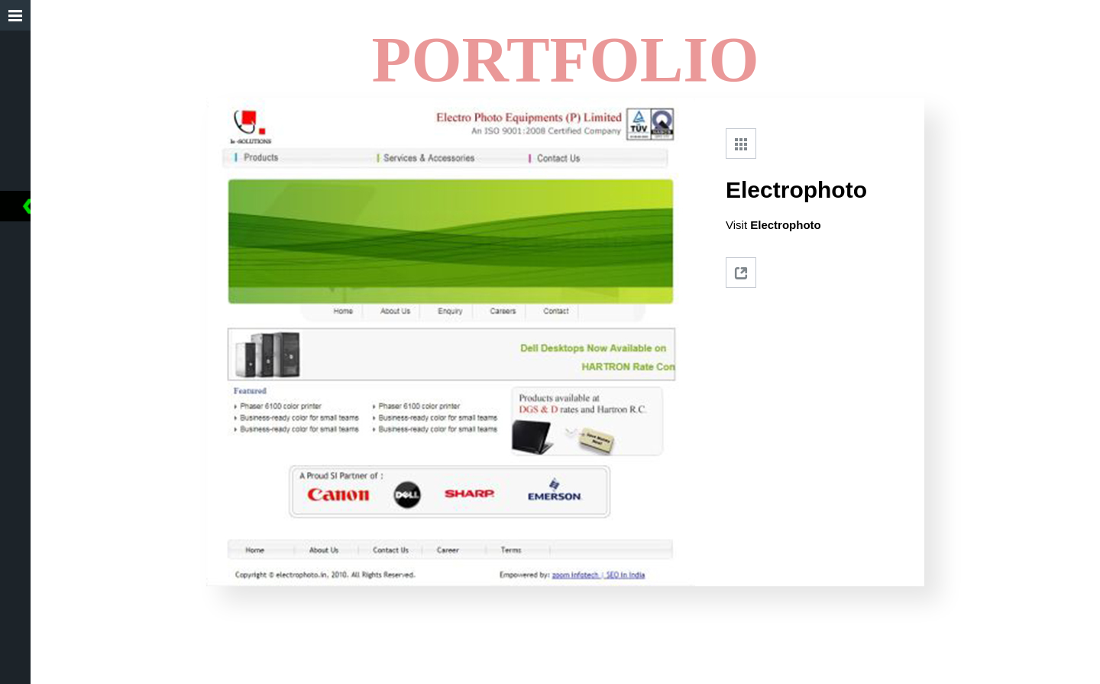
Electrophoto (785, 224)
